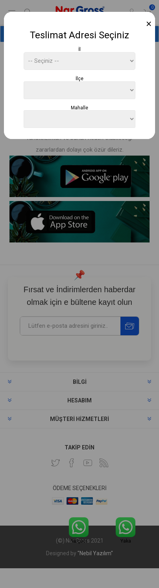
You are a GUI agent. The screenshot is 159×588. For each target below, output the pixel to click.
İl (79, 49)
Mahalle (79, 107)
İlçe (79, 78)
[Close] (149, 24)
